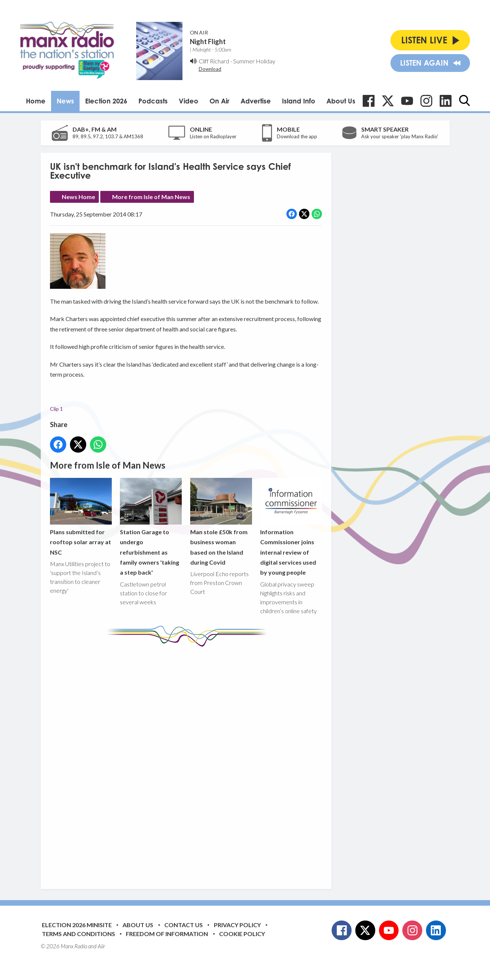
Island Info (298, 101)
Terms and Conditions (78, 933)
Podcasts (153, 101)
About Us (340, 101)
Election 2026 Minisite (77, 924)
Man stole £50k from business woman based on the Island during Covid (221, 522)
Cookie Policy (242, 933)
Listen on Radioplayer (213, 136)
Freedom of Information (167, 933)
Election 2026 (106, 101)
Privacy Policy (237, 924)
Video (188, 101)
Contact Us (183, 924)
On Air (219, 101)
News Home (78, 196)
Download (210, 69)
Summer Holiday (254, 61)
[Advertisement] (189, 762)
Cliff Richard (214, 61)
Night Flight (208, 41)
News (65, 101)
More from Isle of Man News (151, 196)
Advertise (256, 101)
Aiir (101, 946)
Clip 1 (56, 409)
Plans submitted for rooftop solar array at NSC (81, 516)
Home (36, 101)
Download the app (297, 136)
